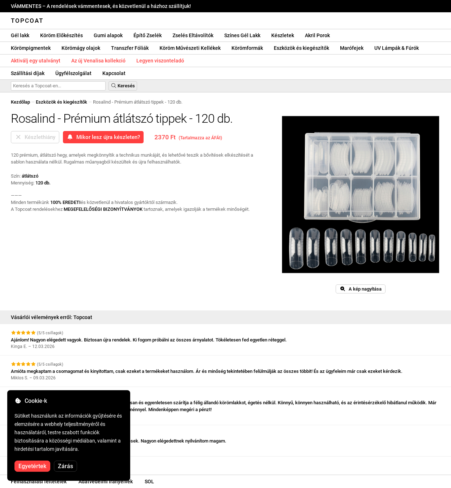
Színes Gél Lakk (242, 35)
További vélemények (35, 463)
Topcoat (27, 20)
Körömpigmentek (31, 48)
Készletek (282, 35)
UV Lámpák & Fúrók (396, 48)
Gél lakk (20, 35)
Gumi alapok (108, 35)
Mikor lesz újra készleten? (103, 137)
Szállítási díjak (27, 73)
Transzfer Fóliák (130, 48)
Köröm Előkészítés (61, 35)
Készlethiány (35, 137)
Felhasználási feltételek (39, 481)
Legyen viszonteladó (160, 61)
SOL (149, 481)
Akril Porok (317, 35)
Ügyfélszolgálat (73, 73)
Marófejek (351, 48)
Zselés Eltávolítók (193, 35)
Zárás (65, 466)
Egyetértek (32, 466)
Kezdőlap (20, 102)
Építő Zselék (147, 35)
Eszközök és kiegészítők (301, 48)
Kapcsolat (113, 73)
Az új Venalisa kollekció (98, 61)
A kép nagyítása (361, 289)
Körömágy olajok (80, 48)
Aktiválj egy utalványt (35, 61)
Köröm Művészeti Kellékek (190, 48)
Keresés (123, 85)
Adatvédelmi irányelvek (105, 481)
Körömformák (247, 48)
